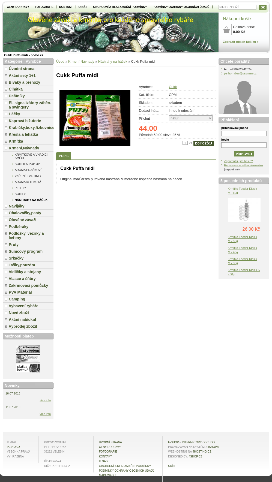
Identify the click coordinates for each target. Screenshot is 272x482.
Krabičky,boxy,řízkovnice (31, 127)
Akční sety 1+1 (22, 75)
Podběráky (18, 226)
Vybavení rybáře (23, 306)
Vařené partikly (28, 175)
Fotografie (44, 6)
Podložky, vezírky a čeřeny (26, 235)
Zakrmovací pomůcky (28, 285)
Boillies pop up (27, 163)
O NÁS (83, 6)
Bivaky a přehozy (24, 82)
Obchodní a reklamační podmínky (120, 6)
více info (45, 400)
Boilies (20, 193)
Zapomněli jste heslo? (238, 161)
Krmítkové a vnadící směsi (31, 156)
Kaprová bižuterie (25, 121)
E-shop (173, 442)
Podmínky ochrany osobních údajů (181, 6)
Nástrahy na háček (112, 61)
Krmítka (16, 141)
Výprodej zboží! (23, 326)
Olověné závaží (22, 220)
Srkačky (16, 258)
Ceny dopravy (18, 6)
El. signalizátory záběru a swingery (30, 105)
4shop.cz (195, 456)
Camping (17, 299)
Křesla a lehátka (23, 134)
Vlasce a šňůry (22, 278)
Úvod (60, 61)
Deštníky (17, 96)
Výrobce (33, 61)
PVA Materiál (20, 292)
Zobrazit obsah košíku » (241, 41)
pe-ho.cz (13, 446)
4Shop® (213, 446)
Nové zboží (19, 313)
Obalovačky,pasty (25, 213)
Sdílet (173, 466)
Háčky (14, 114)
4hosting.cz (202, 451)
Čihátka (16, 89)
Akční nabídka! (22, 319)
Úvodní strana (21, 69)
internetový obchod (198, 442)
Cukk (173, 87)
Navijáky (16, 206)
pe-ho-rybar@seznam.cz (240, 73)
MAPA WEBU (107, 475)
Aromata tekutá (28, 181)
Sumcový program (26, 251)
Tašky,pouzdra (22, 265)
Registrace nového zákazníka (243, 165)
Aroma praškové (29, 169)
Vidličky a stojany (25, 272)
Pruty (14, 244)
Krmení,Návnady (81, 61)
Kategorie (13, 61)
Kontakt (66, 6)
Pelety (20, 187)
